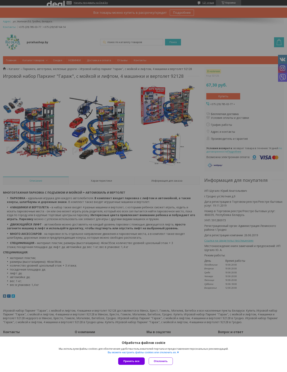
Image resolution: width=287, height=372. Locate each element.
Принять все (131, 361)
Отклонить (161, 361)
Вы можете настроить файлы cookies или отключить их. (142, 352)
